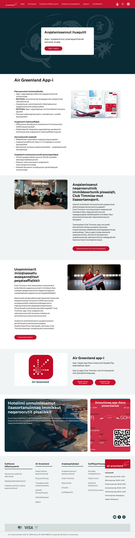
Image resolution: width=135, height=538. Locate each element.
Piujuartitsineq (42, 478)
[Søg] (123, 4)
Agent (38, 502)
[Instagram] (124, 517)
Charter (65, 488)
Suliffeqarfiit (97, 4)
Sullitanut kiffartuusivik (48, 4)
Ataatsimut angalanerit (71, 4)
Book (23, 4)
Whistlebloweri (42, 497)
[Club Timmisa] (117, 4)
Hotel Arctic (93, 478)
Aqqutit (86, 4)
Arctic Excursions (95, 490)
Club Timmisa (68, 478)
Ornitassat (32, 4)
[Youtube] (114, 517)
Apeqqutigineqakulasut (15, 481)
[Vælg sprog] (128, 4)
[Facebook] (119, 517)
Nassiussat (66, 483)
